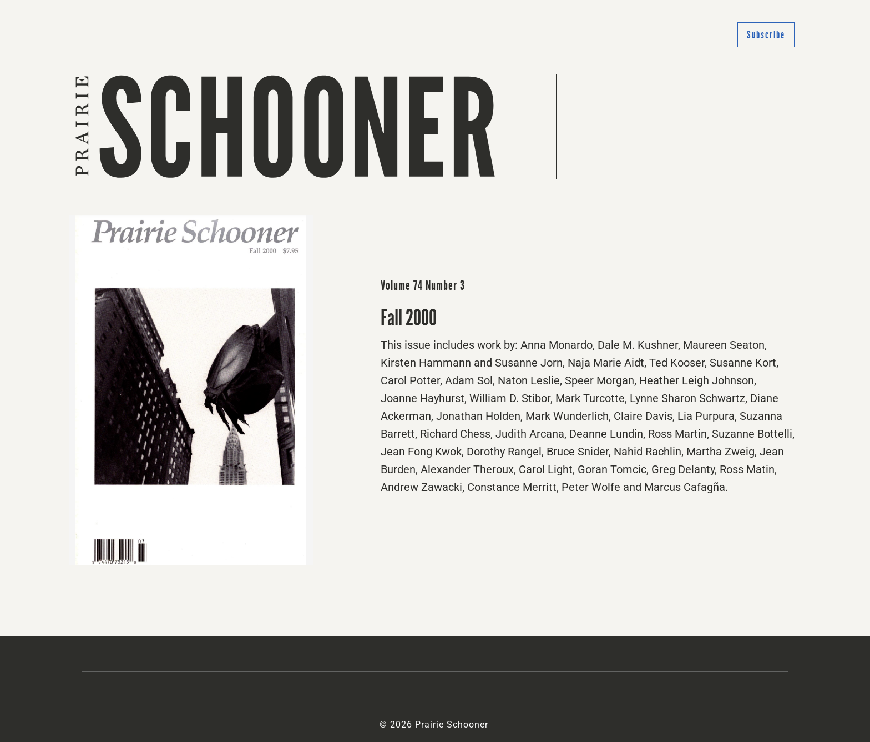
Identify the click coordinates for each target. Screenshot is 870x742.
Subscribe (766, 34)
